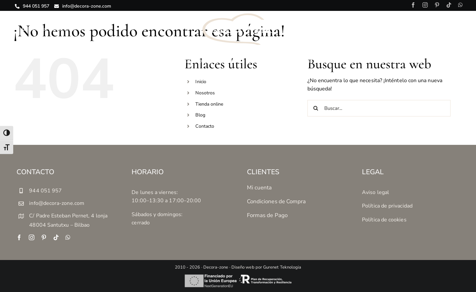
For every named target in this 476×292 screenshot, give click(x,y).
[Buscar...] (379, 108)
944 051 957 (45, 190)
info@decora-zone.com (56, 203)
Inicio (200, 82)
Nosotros (205, 93)
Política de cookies (384, 219)
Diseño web (243, 267)
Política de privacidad (387, 206)
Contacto (204, 126)
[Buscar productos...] (72, 28)
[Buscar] (24, 28)
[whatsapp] (460, 5)
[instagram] (425, 5)
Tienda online (209, 104)
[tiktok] (449, 5)
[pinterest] (437, 5)
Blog (200, 115)
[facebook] (413, 5)
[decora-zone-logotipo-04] (238, 15)
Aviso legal (375, 192)
